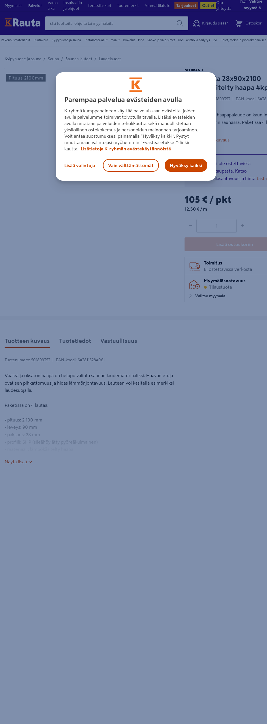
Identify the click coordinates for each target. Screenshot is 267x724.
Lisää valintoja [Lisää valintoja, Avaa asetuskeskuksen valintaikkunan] (79, 165)
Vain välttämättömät (131, 165)
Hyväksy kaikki (186, 165)
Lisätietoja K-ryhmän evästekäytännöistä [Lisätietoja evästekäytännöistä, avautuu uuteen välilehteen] (125, 148)
